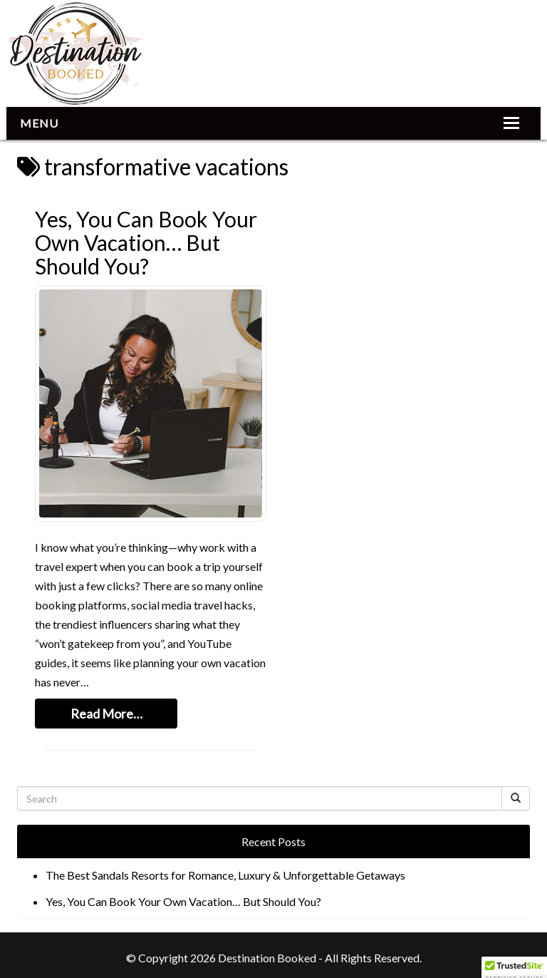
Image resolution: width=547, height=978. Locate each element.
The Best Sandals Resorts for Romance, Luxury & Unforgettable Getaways (225, 875)
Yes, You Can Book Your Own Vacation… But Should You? (146, 242)
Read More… (106, 713)
